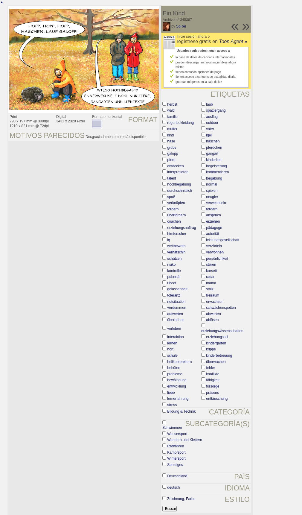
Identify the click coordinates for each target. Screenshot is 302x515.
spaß (171, 197)
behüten (173, 368)
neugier (212, 197)
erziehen (213, 221)
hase (171, 141)
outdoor (212, 123)
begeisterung (216, 166)
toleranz (173, 295)
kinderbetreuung (219, 355)
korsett (211, 271)
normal (211, 184)
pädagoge (214, 228)
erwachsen (214, 302)
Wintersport (176, 458)
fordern (211, 209)
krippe (211, 349)
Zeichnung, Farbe (181, 499)
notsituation (176, 302)
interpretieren (177, 172)
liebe (171, 393)
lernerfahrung (177, 398)
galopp (172, 153)
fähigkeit (212, 380)
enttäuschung (217, 398)
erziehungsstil (217, 337)
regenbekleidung (180, 123)
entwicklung (176, 386)
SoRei (181, 26)
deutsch (173, 487)
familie (172, 117)
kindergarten (216, 343)
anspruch (213, 215)
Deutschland (177, 476)
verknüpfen (176, 203)
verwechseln (216, 203)
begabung (214, 178)
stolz (209, 289)
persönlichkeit (217, 258)
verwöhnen (215, 252)
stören (211, 264)
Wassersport (177, 434)
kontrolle (174, 271)
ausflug (212, 117)
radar (210, 277)
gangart (212, 153)
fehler (210, 368)
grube (171, 147)
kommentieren (217, 172)
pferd (171, 160)
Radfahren (175, 446)
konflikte (212, 374)
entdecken (175, 166)
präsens (212, 393)
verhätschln (176, 252)
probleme (174, 374)
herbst (172, 104)
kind (170, 135)
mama (211, 283)
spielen (211, 191)
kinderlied (213, 160)
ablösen (212, 320)
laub (209, 104)
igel (209, 135)
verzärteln (214, 246)
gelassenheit (177, 289)
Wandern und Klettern (184, 440)
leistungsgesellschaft (222, 240)
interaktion (175, 337)
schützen (174, 258)
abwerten (213, 314)
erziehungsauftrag (181, 228)
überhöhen (175, 320)
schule (172, 355)
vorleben (174, 328)
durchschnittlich (179, 191)
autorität (212, 234)
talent (171, 178)
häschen (212, 141)
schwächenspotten (221, 308)
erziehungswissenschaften (222, 331)
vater (210, 129)
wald (171, 110)
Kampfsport (176, 452)
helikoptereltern (179, 362)
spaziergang (215, 110)
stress (172, 405)
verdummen (176, 308)
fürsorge (212, 386)
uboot (171, 283)
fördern (173, 209)
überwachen (215, 362)
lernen (172, 343)
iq (168, 240)
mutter (172, 129)
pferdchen (214, 147)
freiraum (212, 295)
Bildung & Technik (181, 411)
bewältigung (176, 380)
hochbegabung (179, 184)
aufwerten (175, 314)
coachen (174, 221)
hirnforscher (176, 234)
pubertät (173, 277)
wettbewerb (176, 246)
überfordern (176, 215)
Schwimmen (172, 428)
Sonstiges (175, 465)
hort (170, 349)
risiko (171, 264)
